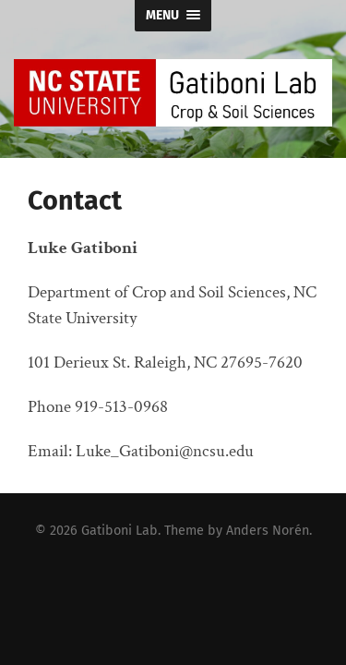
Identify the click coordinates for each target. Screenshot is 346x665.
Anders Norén (267, 530)
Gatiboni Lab (119, 530)
